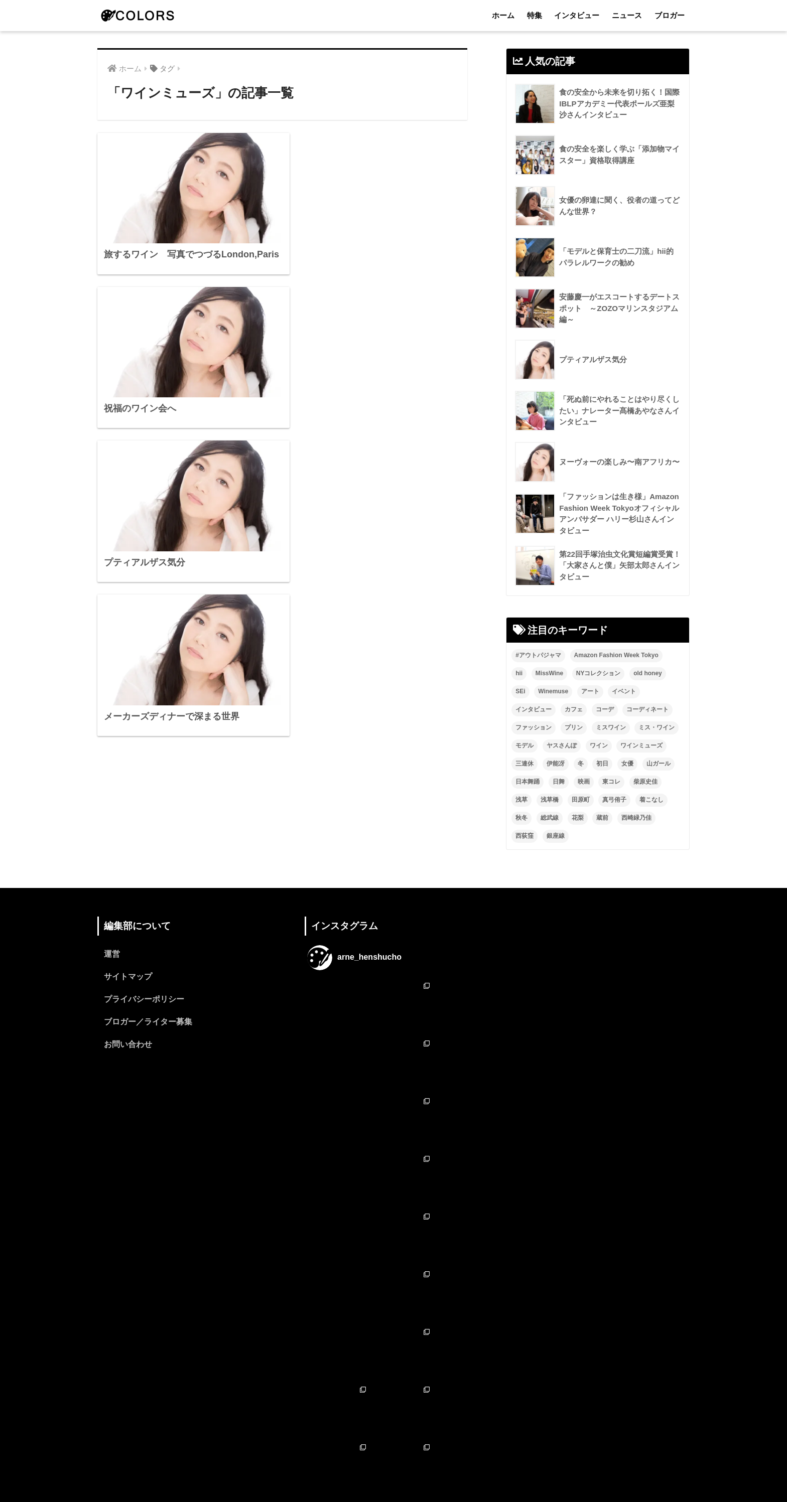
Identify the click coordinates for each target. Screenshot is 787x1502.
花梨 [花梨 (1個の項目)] (578, 817)
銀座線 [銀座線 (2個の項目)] (556, 835)
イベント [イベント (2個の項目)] (624, 691)
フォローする (394, 1395)
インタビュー (576, 15)
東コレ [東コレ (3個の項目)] (611, 781)
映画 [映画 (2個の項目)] (584, 781)
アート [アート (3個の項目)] (590, 691)
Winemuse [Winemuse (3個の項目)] (553, 691)
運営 (112, 954)
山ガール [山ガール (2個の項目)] (658, 763)
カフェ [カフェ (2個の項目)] (574, 709)
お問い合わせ (128, 1044)
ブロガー (669, 15)
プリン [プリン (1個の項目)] (574, 727)
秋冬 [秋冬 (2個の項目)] (521, 817)
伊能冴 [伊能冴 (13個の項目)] (556, 763)
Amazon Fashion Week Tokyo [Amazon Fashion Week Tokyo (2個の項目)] (616, 655)
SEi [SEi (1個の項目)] (520, 691)
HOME (393, 1451)
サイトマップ (128, 976)
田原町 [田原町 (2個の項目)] (581, 799)
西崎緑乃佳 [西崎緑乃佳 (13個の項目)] (636, 817)
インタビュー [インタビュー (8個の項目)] (533, 709)
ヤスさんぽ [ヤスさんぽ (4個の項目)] (562, 745)
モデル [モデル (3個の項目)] (524, 745)
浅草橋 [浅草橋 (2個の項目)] (550, 799)
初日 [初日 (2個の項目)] (602, 763)
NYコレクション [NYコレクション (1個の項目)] (598, 673)
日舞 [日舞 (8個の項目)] (559, 781)
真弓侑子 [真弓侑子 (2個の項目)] (614, 799)
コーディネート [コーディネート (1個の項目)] (647, 709)
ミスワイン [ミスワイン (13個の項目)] (611, 727)
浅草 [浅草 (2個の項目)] (521, 799)
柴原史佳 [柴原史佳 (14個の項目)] (645, 781)
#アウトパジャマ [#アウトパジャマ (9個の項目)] (538, 655)
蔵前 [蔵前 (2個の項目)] (602, 817)
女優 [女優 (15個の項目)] (627, 763)
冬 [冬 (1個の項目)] (581, 763)
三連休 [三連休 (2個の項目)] (524, 763)
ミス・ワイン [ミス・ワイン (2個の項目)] (656, 727)
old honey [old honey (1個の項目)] (647, 673)
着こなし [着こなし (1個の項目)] (651, 799)
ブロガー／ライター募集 (148, 1021)
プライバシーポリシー (144, 999)
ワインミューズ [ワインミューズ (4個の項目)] (641, 745)
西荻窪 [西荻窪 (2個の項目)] (524, 835)
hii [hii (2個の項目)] (518, 673)
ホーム (503, 15)
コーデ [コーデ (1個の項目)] (605, 709)
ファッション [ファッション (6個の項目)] (533, 727)
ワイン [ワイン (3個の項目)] (599, 745)
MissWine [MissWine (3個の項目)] (549, 673)
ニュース (627, 15)
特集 (534, 15)
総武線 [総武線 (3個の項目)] (550, 817)
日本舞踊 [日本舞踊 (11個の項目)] (527, 781)
